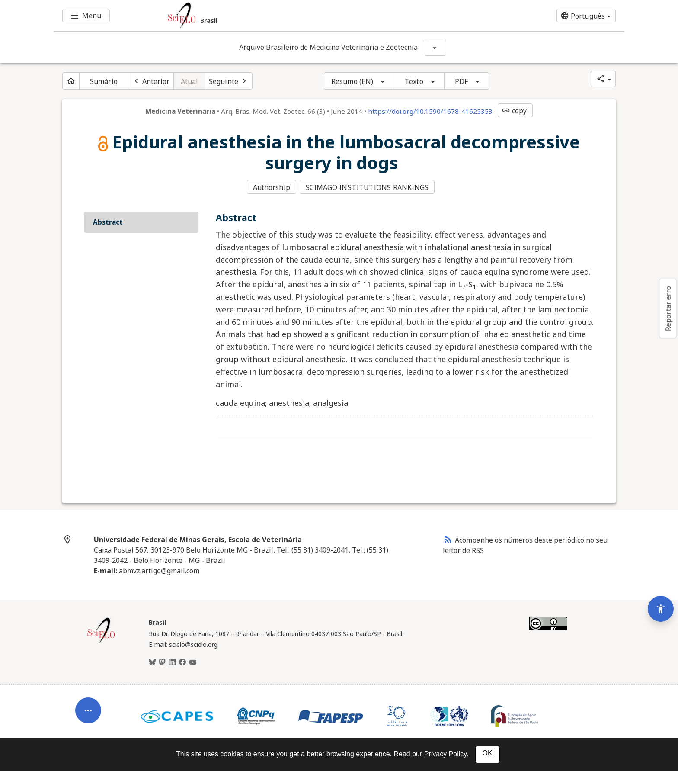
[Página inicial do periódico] (71, 81)
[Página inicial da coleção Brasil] (101, 641)
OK (488, 753)
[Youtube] (192, 661)
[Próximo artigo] (229, 81)
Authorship (271, 187)
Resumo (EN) (352, 81)
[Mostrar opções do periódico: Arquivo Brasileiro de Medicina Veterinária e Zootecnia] (435, 47)
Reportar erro (668, 308)
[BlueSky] (152, 661)
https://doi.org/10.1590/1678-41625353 (430, 111)
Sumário (104, 81)
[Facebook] (182, 661)
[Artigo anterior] (151, 81)
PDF (461, 81)
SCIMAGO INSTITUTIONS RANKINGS (367, 187)
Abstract (108, 221)
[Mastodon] (162, 661)
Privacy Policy (445, 754)
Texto (414, 81)
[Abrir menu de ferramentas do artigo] (88, 704)
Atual (189, 81)
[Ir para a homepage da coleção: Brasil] (291, 15)
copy (514, 111)
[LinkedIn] (172, 661)
